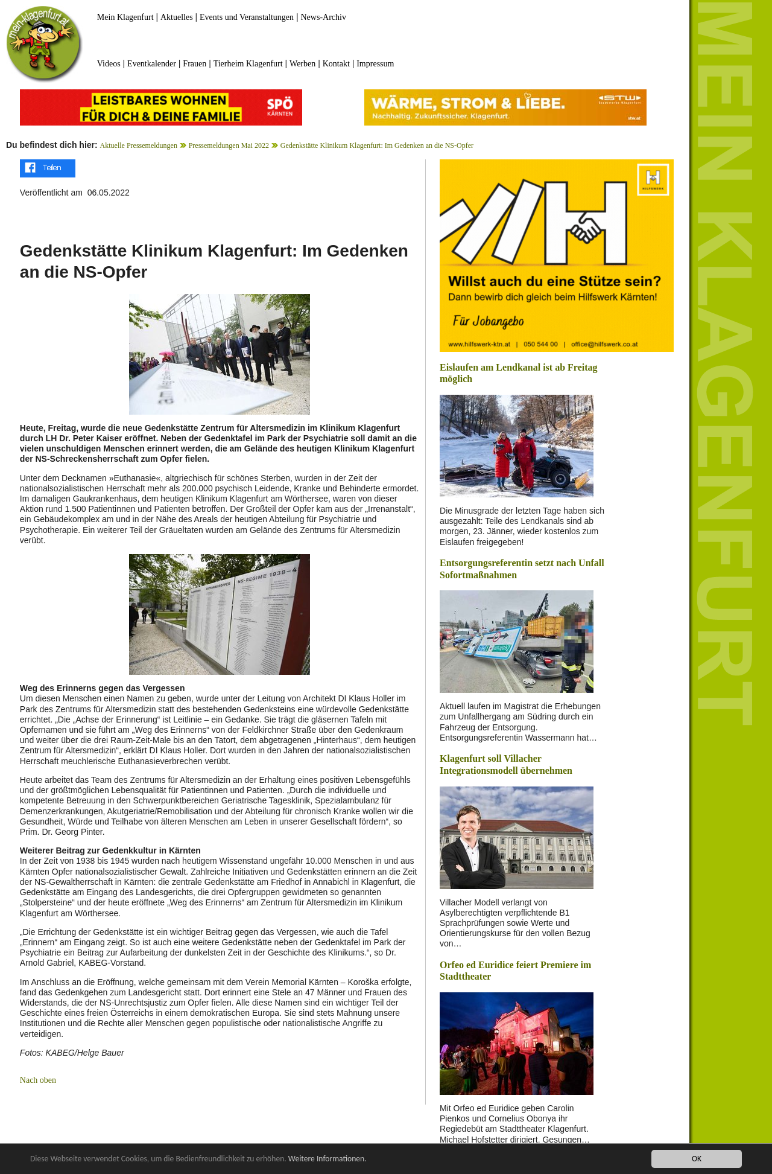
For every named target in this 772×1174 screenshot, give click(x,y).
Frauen (194, 63)
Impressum (375, 63)
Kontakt (336, 63)
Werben (302, 63)
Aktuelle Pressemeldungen (138, 145)
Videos (109, 63)
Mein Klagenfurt (125, 17)
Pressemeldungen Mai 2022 (229, 145)
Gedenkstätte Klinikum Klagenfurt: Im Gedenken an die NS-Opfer (376, 145)
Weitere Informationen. (327, 1159)
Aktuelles (176, 17)
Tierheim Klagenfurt (248, 63)
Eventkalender (151, 63)
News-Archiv (323, 17)
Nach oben (38, 1080)
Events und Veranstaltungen (247, 17)
